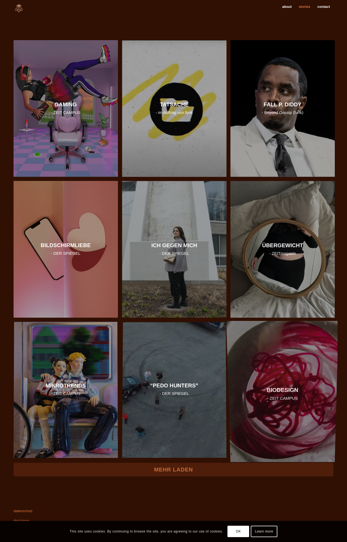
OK (238, 531)
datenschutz (23, 511)
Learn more (264, 531)
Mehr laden (173, 470)
